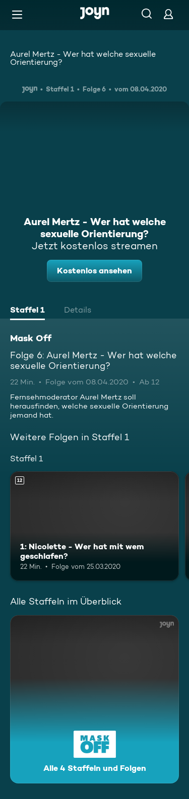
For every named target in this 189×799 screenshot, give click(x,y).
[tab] (27, 311)
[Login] (168, 14)
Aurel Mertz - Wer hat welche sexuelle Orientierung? (83, 58)
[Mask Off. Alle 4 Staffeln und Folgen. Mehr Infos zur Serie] (94, 699)
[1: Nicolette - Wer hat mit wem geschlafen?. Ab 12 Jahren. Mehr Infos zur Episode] (94, 526)
